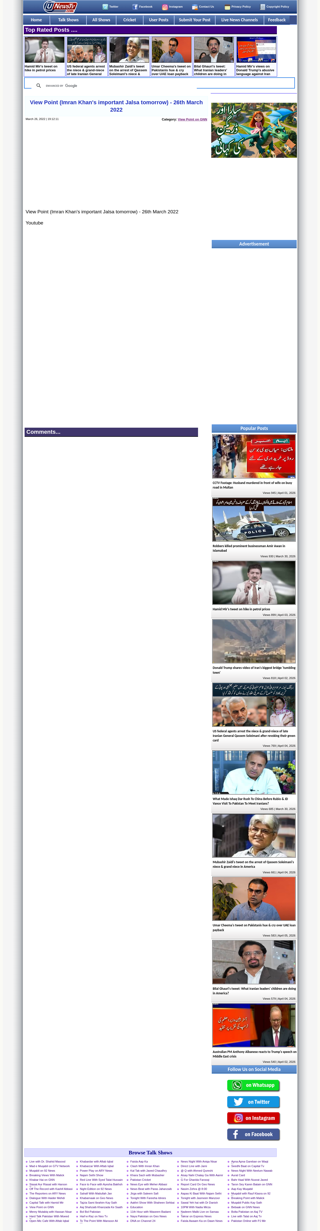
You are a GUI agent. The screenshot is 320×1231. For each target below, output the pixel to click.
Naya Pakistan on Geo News (148, 1216)
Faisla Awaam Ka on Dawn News (202, 1220)
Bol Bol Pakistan (90, 1211)
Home (36, 20)
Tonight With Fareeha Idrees (148, 1198)
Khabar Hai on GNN (42, 1179)
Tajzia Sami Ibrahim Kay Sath (98, 1202)
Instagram (176, 6)
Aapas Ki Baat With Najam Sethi (201, 1193)
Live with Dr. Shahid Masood (47, 1161)
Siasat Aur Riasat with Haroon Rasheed (48, 1185)
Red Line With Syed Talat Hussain (101, 1179)
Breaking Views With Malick (46, 1175)
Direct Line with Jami (194, 1166)
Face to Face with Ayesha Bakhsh (101, 1184)
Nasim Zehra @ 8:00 (194, 1188)
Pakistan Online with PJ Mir (248, 1220)
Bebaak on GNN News (245, 1207)
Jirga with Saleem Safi (144, 1193)
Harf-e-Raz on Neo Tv (94, 1216)
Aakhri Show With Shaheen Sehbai (152, 1202)
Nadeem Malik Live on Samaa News (200, 1212)
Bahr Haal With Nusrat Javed (249, 1179)
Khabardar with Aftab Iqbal (96, 1161)
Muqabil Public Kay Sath (246, 1202)
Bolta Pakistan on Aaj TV (246, 1211)
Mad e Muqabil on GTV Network (49, 1166)
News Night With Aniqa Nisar (199, 1161)
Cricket (129, 20)
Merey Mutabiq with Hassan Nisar (50, 1211)
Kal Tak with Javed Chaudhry (148, 1170)
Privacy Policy (241, 6)
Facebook (145, 6)
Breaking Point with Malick (247, 1198)
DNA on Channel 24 (142, 1220)
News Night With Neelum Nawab (251, 1170)
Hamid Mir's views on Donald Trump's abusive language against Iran (256, 56)
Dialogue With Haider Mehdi (47, 1198)
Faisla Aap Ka (139, 1161)
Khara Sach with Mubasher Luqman (147, 1176)
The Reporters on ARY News (47, 1193)
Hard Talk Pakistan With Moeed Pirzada (49, 1217)
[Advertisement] (116, 169)
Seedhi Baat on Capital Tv (247, 1166)
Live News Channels (239, 20)
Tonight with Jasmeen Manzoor (200, 1198)
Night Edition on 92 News (96, 1188)
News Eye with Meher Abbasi (148, 1184)
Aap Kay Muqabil (242, 1188)
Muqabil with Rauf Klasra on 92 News (251, 1194)
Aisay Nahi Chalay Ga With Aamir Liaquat (202, 1176)
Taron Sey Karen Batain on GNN (251, 1184)
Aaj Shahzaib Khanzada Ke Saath (101, 1207)
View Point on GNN (192, 119)
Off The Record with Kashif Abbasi (51, 1188)
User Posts (158, 20)
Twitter (113, 6)
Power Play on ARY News (96, 1170)
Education (136, 1207)
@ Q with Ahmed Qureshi (197, 1170)
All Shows (101, 20)
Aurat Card (238, 1175)
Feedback (277, 20)
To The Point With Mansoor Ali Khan (99, 1221)
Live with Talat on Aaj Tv (246, 1216)
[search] (113, 86)
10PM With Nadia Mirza (196, 1207)
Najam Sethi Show (91, 1175)
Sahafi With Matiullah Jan (96, 1193)
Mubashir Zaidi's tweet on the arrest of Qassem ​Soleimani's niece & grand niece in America (129, 57)
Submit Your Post (194, 20)
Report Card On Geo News (198, 1184)
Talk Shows (68, 20)
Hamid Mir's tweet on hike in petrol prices (44, 54)
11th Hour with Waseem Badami (150, 1211)
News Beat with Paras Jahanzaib (151, 1188)
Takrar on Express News (196, 1216)
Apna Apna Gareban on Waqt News (249, 1162)
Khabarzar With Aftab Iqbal (97, 1166)
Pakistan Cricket (140, 1179)
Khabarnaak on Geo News (96, 1198)
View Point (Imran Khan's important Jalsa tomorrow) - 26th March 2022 (116, 106)
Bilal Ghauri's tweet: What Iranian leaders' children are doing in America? (214, 57)
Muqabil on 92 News (42, 1170)
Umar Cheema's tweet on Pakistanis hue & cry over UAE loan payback (171, 56)
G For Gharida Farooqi (195, 1179)
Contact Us (206, 6)
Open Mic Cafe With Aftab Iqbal (49, 1220)
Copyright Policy (277, 6)
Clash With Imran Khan (144, 1166)
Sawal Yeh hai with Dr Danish (199, 1202)
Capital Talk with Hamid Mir (46, 1202)
